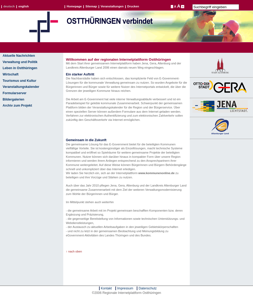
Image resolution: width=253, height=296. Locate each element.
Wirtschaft (10, 74)
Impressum (125, 288)
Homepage (74, 6)
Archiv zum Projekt (17, 105)
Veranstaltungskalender (21, 87)
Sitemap (91, 6)
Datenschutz (148, 288)
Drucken (133, 6)
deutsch (9, 6)
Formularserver (14, 93)
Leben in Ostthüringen (20, 68)
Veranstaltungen (112, 6)
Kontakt (106, 288)
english (23, 6)
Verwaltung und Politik (20, 62)
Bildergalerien (13, 99)
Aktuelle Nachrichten (19, 56)
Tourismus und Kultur (19, 81)
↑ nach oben (74, 251)
